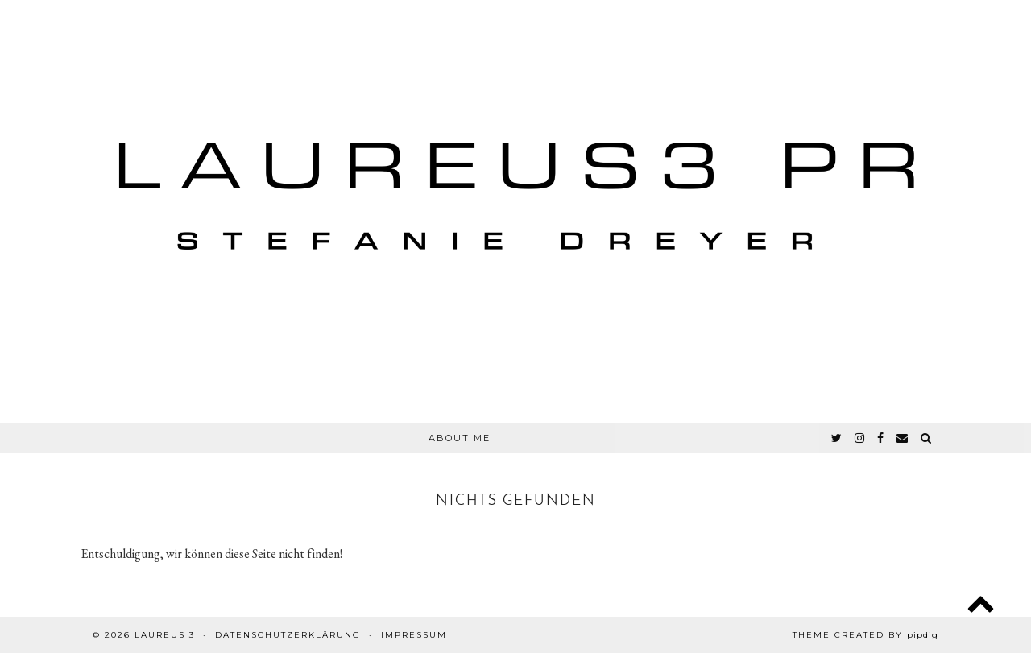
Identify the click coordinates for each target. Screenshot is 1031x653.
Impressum (414, 635)
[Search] (927, 438)
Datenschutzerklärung (288, 635)
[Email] (902, 438)
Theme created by (865, 635)
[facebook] (881, 438)
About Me (460, 438)
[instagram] (860, 438)
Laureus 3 (165, 635)
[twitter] (837, 438)
